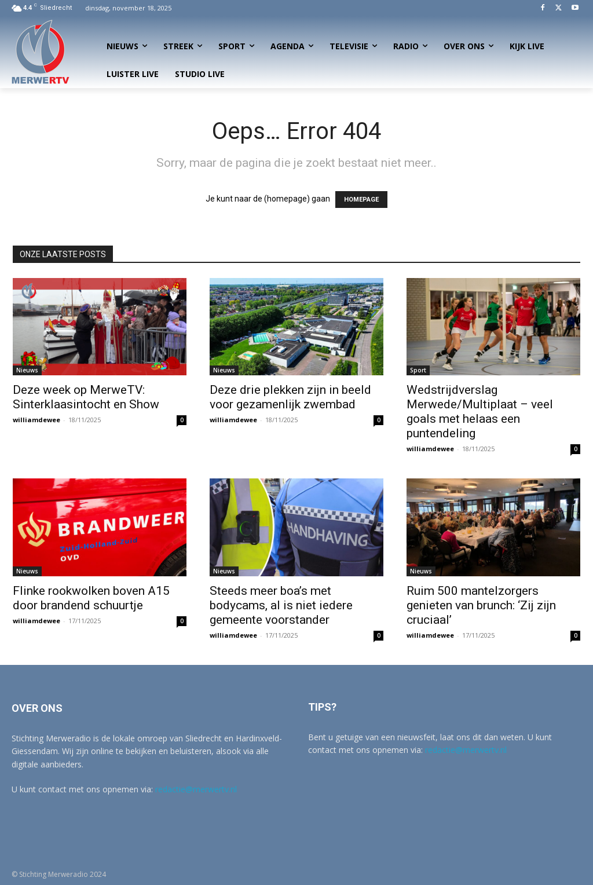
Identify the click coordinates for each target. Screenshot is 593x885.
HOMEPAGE (361, 199)
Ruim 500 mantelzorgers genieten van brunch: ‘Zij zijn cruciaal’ (481, 605)
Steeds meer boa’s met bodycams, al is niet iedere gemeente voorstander (281, 605)
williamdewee (36, 419)
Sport (418, 370)
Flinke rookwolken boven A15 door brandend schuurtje (91, 598)
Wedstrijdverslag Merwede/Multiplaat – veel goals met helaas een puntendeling (480, 411)
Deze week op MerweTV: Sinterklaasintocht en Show (86, 397)
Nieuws (27, 370)
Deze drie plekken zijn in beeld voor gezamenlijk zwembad (290, 397)
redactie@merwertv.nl (196, 789)
